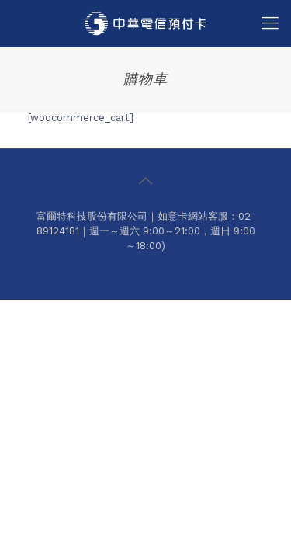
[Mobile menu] (270, 23)
